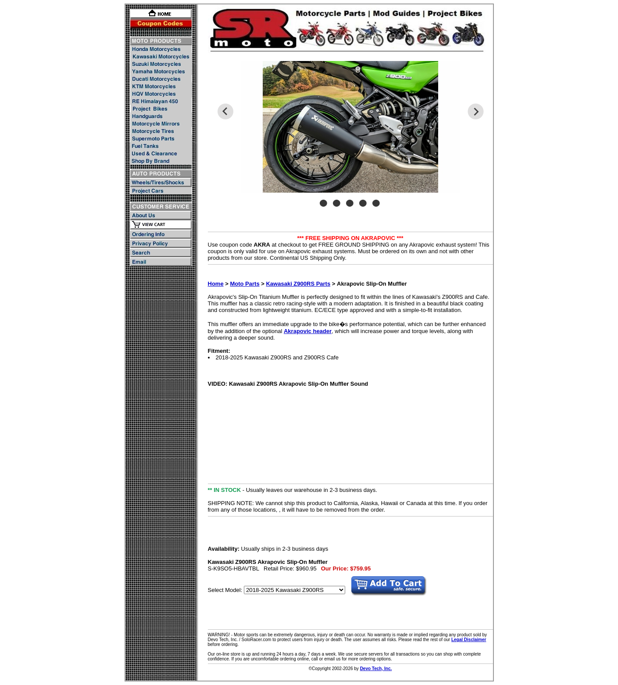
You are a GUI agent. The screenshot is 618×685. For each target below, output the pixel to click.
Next (475, 111)
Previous (225, 111)
